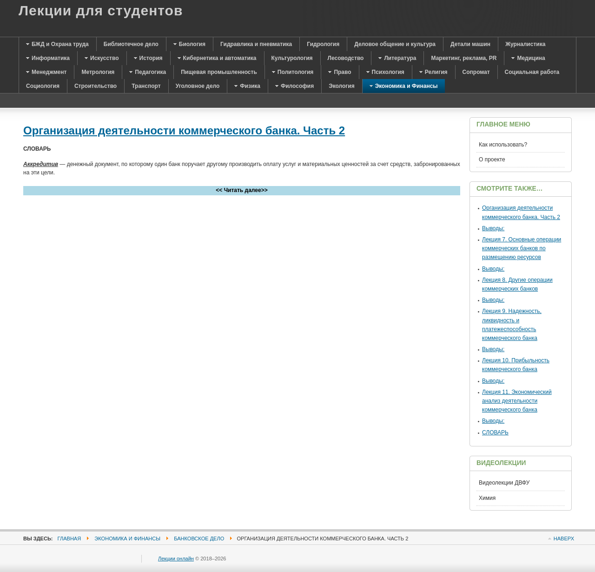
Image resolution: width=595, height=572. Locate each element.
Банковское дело (199, 538)
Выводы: (493, 228)
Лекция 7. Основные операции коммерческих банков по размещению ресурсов (521, 248)
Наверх (564, 538)
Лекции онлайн (176, 558)
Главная (69, 538)
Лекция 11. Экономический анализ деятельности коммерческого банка (517, 401)
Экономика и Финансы (127, 538)
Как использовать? (503, 144)
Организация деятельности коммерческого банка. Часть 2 (184, 130)
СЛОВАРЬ (495, 432)
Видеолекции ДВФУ (504, 482)
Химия (487, 498)
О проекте (492, 159)
